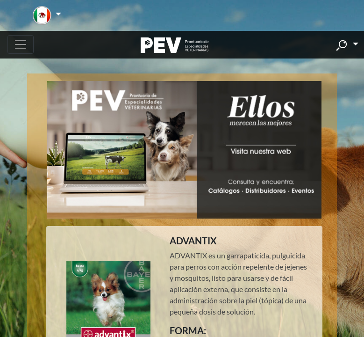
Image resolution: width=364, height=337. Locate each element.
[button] (47, 15)
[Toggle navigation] (20, 44)
